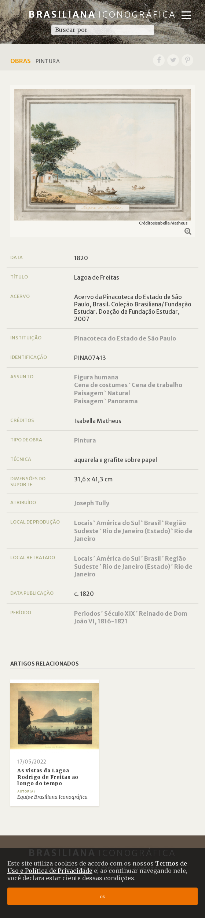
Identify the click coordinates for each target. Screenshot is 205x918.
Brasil (152, 523)
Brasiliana (102, 14)
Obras (20, 61)
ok (102, 896)
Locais (83, 523)
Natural (118, 393)
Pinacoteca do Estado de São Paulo (125, 338)
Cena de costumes (101, 385)
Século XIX (119, 613)
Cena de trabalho (157, 385)
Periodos (87, 613)
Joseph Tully (91, 503)
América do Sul (118, 523)
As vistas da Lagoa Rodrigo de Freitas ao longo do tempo (47, 777)
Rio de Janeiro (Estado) (136, 531)
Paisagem (88, 393)
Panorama (122, 401)
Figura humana (96, 377)
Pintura (85, 440)
